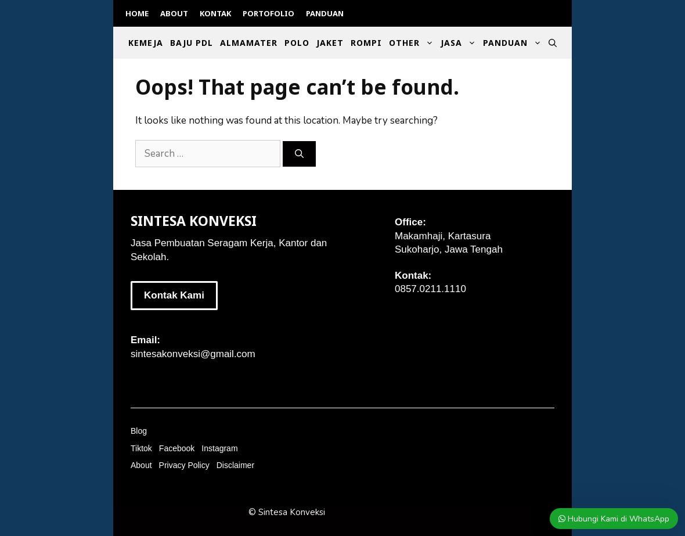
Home (137, 13)
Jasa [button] (460, 43)
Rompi (366, 42)
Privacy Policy (184, 465)
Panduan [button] (514, 43)
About (174, 13)
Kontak (215, 13)
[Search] (299, 154)
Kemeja (145, 42)
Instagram (219, 448)
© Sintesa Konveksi (286, 512)
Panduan (325, 13)
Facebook (176, 448)
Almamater (248, 42)
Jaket (330, 42)
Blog (139, 431)
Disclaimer (235, 465)
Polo (296, 42)
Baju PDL (191, 42)
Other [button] (413, 43)
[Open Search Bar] (552, 43)
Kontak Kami (174, 295)
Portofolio (268, 13)
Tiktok (141, 448)
